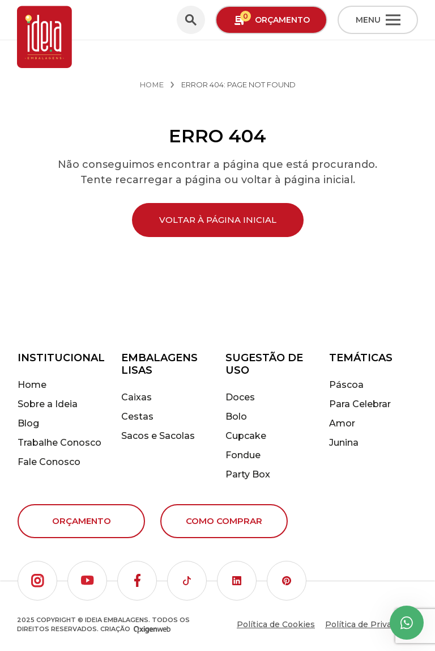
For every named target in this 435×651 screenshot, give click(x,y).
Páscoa (346, 384)
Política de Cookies (276, 624)
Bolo (236, 416)
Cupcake (245, 435)
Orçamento (81, 520)
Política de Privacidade (371, 624)
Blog (28, 423)
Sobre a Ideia (48, 404)
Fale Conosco (49, 461)
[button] (37, 581)
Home (151, 84)
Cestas (137, 416)
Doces (240, 397)
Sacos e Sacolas (158, 435)
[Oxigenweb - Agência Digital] (152, 629)
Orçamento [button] (271, 19)
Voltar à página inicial (217, 219)
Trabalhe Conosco (59, 442)
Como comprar (224, 520)
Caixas (136, 397)
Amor (342, 423)
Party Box (247, 474)
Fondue (243, 455)
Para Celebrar (360, 404)
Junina (344, 442)
